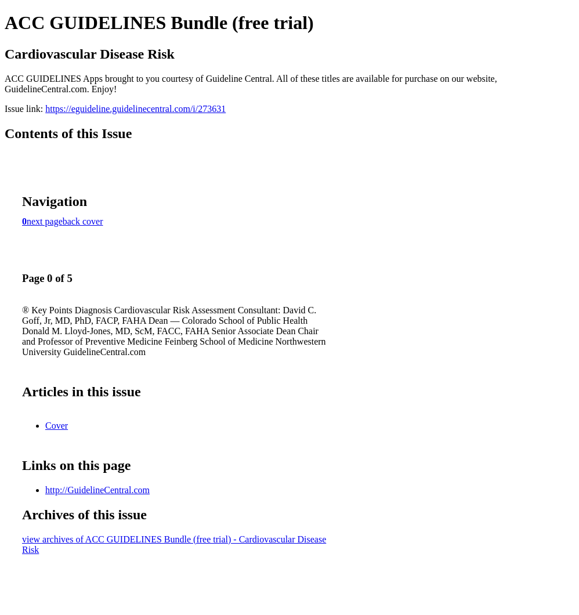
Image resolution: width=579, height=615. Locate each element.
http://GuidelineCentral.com (97, 490)
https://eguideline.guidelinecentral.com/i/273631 (135, 109)
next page (45, 221)
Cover (56, 425)
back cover (83, 221)
